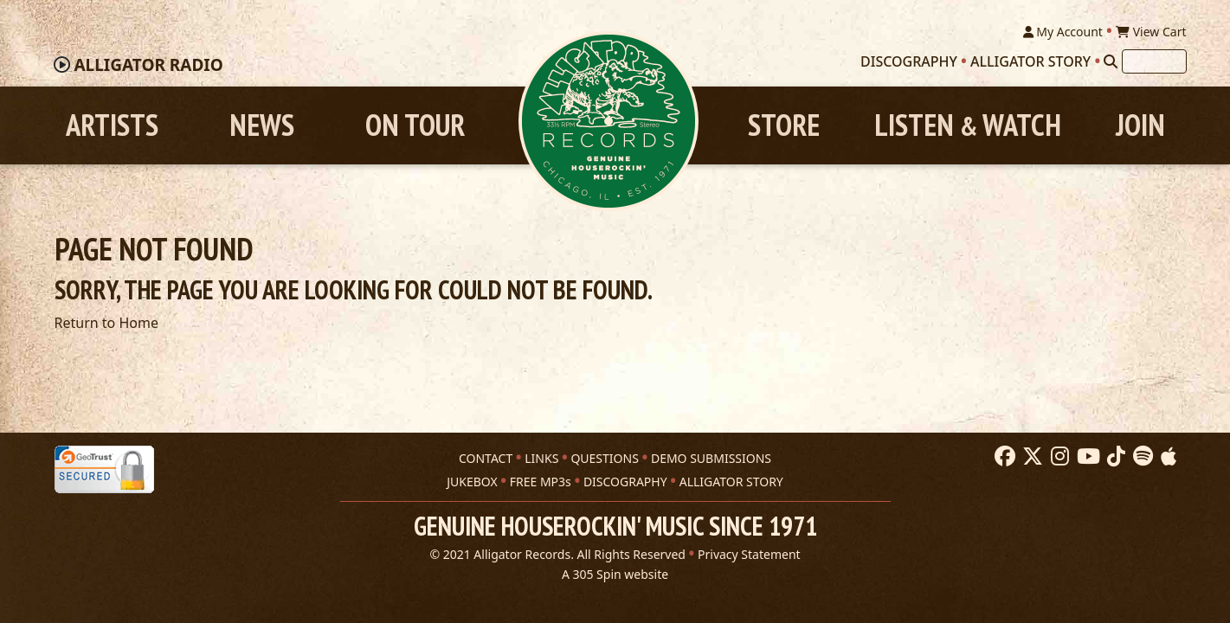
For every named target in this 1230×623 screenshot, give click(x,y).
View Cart (1151, 31)
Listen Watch (967, 125)
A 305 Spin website (615, 574)
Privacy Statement (749, 554)
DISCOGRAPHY (625, 481)
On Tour (415, 125)
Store (784, 125)
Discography (908, 61)
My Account (1063, 31)
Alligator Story (1030, 61)
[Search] (1110, 61)
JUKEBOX (472, 481)
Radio (148, 65)
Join (1140, 125)
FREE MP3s (540, 481)
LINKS (541, 458)
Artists (112, 125)
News (261, 125)
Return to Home (106, 322)
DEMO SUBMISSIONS (711, 458)
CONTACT (485, 458)
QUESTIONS (604, 458)
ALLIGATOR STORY (731, 481)
